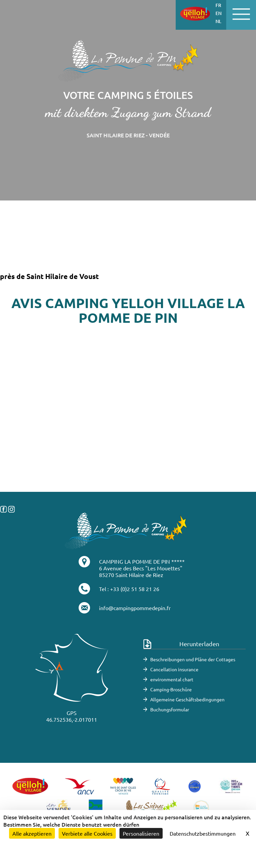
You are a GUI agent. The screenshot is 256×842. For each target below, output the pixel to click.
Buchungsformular (169, 709)
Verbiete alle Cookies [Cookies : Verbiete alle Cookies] (87, 833)
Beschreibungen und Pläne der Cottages (192, 659)
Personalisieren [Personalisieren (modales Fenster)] (141, 833)
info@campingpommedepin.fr (135, 607)
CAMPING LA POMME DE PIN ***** (142, 561)
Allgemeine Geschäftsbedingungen (187, 699)
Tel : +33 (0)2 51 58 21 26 (129, 588)
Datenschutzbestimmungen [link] (203, 833)
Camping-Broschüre (171, 689)
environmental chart (171, 679)
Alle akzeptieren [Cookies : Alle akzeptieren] (32, 833)
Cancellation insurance (174, 669)
